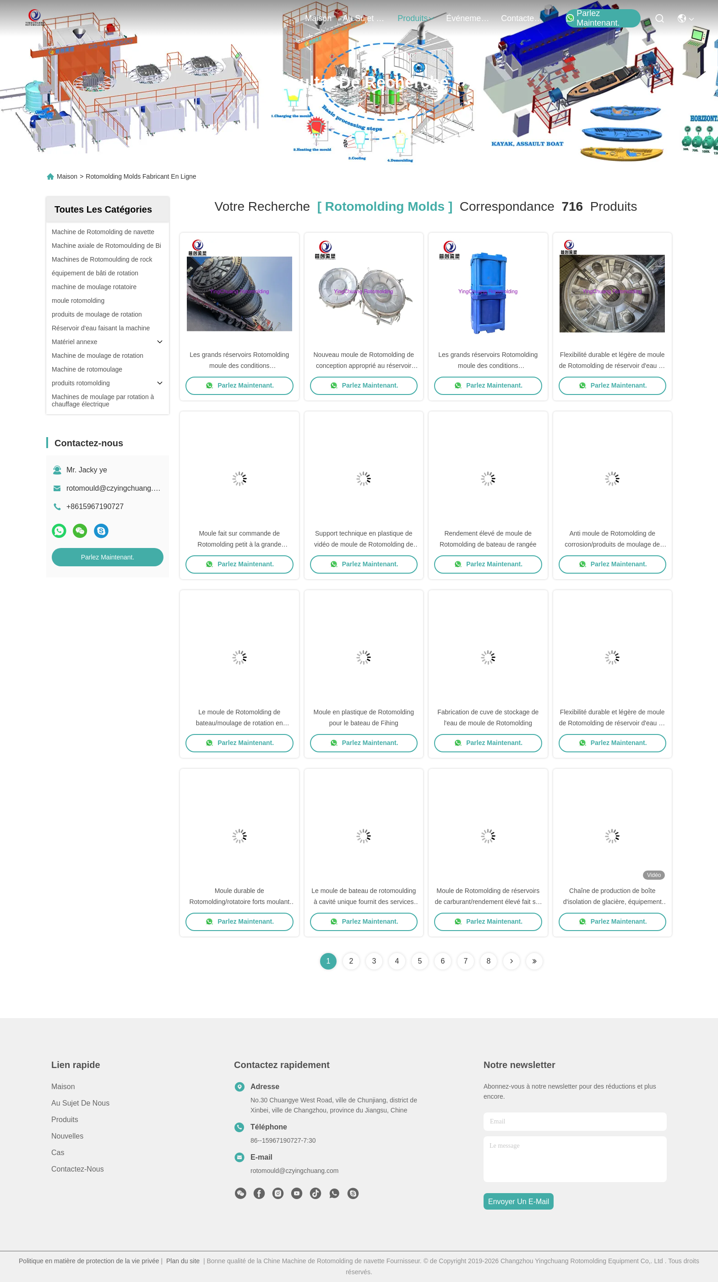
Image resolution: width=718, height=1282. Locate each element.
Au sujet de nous (80, 1103)
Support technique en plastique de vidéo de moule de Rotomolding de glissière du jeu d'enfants (363, 544)
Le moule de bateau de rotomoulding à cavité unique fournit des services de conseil (363, 901)
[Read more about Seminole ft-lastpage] (534, 961)
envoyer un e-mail (518, 1201)
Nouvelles (67, 1136)
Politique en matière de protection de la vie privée (89, 1261)
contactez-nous (523, 18)
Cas (57, 1152)
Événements (468, 18)
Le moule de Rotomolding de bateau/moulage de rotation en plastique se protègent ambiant (239, 723)
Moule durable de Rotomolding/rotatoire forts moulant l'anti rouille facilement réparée (239, 901)
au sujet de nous (364, 18)
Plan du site (183, 1261)
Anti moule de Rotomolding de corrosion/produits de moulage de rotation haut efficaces (612, 544)
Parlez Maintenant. (593, 18)
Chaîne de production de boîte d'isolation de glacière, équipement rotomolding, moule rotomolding (612, 901)
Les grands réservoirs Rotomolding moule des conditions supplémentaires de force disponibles (239, 365)
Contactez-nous (77, 1169)
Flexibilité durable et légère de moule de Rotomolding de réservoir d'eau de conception (612, 365)
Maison (318, 18)
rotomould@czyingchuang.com (116, 488)
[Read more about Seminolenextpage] (511, 961)
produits (416, 18)
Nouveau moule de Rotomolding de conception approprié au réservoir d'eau (364, 365)
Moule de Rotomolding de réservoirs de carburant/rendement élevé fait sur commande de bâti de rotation (488, 901)
